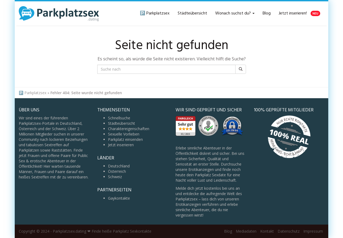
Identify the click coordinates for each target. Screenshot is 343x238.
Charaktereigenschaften (128, 128)
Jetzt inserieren (121, 144)
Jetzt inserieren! (299, 13)
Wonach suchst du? (235, 13)
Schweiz (115, 176)
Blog (267, 13)
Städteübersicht (192, 13)
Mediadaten (246, 231)
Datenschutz (289, 231)
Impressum (313, 231)
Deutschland (119, 166)
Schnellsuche (119, 117)
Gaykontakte (119, 198)
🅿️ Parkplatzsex (155, 13)
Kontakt (267, 231)
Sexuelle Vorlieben (123, 134)
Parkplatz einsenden (125, 139)
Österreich (117, 171)
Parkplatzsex (35, 92)
